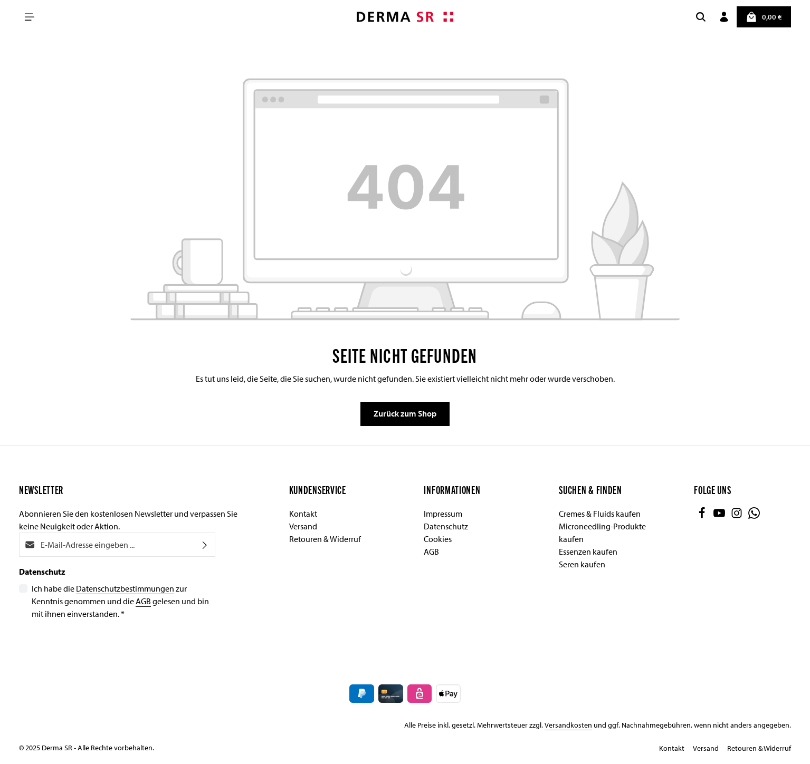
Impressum (443, 513)
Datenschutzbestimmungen (125, 588)
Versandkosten (568, 725)
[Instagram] (737, 515)
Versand (303, 526)
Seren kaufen (582, 564)
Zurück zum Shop (405, 414)
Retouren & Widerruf (325, 539)
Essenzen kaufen (588, 551)
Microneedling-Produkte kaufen (602, 532)
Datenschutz (446, 526)
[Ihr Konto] (723, 16)
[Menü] (29, 16)
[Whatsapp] (754, 515)
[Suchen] (700, 16)
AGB (143, 601)
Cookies (438, 539)
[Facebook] (702, 515)
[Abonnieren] (205, 545)
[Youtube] (720, 515)
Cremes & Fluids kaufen (600, 513)
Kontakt (303, 513)
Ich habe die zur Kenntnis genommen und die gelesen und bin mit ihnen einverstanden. (120, 600)
